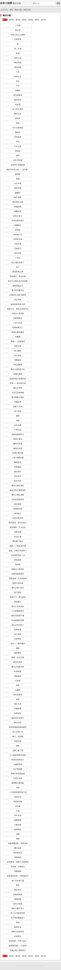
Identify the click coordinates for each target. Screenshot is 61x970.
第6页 (37, 20)
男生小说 (18, 10)
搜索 (58, 3)
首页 (11, 10)
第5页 (30, 20)
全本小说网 (6, 3)
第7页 (43, 20)
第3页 (18, 20)
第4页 (24, 20)
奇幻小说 (26, 10)
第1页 (5, 20)
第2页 (11, 20)
